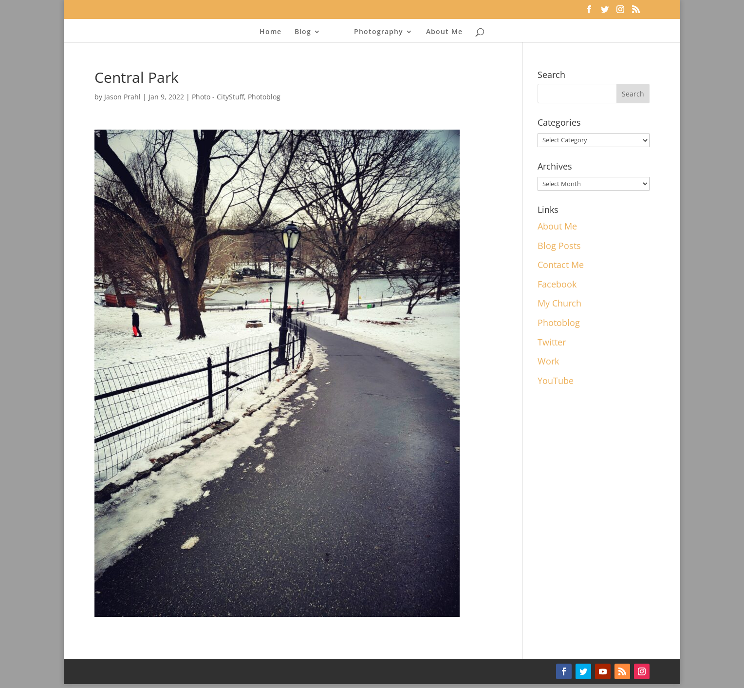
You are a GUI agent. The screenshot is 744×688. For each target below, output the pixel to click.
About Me (444, 32)
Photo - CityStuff (218, 96)
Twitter (552, 342)
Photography (378, 32)
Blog (303, 32)
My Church (559, 303)
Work (548, 361)
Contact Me (561, 264)
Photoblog (264, 96)
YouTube (556, 380)
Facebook (557, 284)
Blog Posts (559, 245)
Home (270, 32)
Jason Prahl (122, 96)
